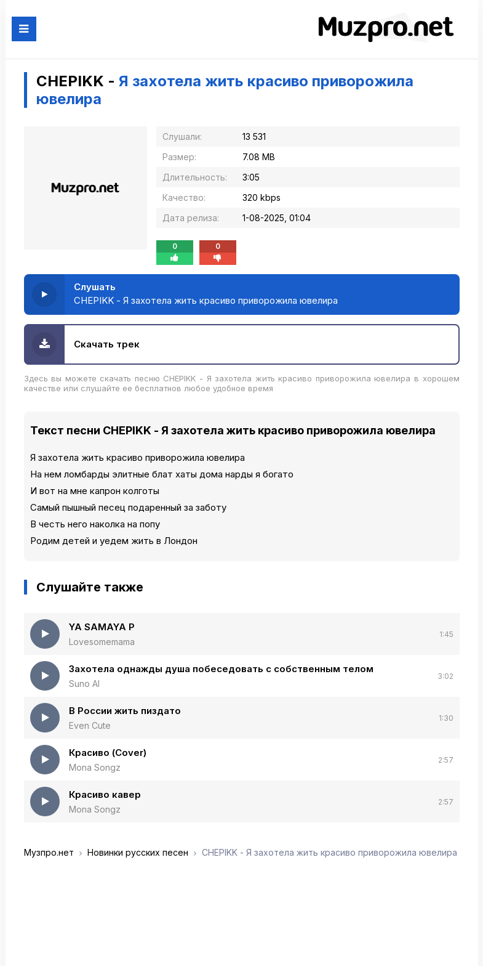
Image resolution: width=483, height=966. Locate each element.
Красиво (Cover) (107, 752)
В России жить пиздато (125, 710)
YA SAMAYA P (102, 627)
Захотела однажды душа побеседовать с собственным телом (221, 669)
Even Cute (90, 725)
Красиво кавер (105, 794)
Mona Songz (95, 767)
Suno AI (84, 683)
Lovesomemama (102, 641)
